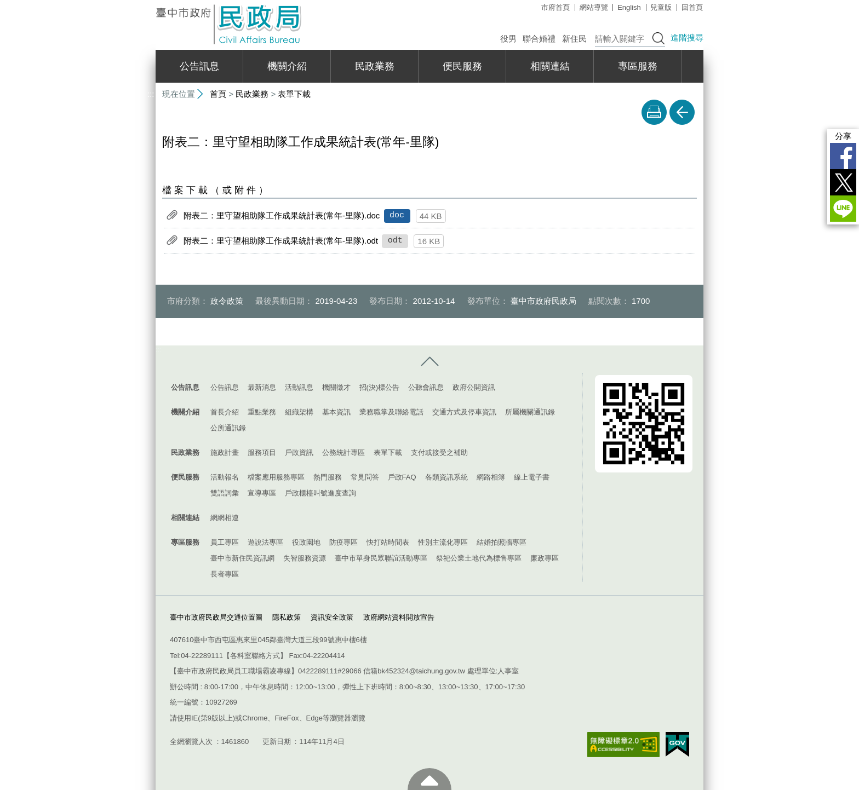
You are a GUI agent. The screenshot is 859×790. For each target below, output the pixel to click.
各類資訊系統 (446, 477)
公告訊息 (199, 66)
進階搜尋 (687, 37)
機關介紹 (287, 66)
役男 (508, 38)
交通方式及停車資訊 (464, 412)
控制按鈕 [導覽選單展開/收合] (429, 362)
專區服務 (637, 66)
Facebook (843, 156)
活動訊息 (299, 387)
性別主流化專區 (443, 542)
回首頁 (692, 7)
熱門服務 (327, 477)
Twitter (843, 182)
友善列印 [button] (654, 112)
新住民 (574, 38)
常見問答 (365, 477)
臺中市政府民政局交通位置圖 (216, 617)
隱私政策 (286, 617)
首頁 (218, 94)
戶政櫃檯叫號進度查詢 (320, 493)
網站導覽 (594, 7)
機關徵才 (336, 387)
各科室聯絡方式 (255, 655)
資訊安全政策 (332, 617)
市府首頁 (555, 7)
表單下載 (294, 94)
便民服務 (462, 66)
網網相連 (224, 518)
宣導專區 (262, 493)
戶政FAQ (402, 477)
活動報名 (224, 477)
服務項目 (262, 452)
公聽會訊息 (426, 387)
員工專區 (224, 542)
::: (150, 4)
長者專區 (224, 574)
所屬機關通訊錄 (530, 412)
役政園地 (306, 542)
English (629, 7)
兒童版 (661, 7)
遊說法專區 (265, 542)
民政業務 (374, 66)
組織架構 (299, 412)
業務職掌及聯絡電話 (391, 412)
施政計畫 (224, 452)
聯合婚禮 (539, 38)
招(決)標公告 (379, 387)
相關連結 (550, 66)
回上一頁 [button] (682, 112)
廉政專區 (544, 558)
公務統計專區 (343, 452)
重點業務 (262, 412)
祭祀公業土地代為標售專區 (479, 558)
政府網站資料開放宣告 (398, 617)
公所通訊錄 (228, 428)
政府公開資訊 (474, 387)
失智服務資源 (304, 558)
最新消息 (262, 387)
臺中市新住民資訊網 (242, 558)
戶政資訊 (299, 452)
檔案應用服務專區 (276, 477)
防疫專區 (343, 542)
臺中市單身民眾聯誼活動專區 (381, 558)
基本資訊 (336, 412)
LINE (843, 208)
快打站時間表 (387, 542)
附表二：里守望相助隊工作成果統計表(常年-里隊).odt (281, 240)
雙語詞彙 (224, 493)
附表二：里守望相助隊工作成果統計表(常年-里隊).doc (282, 215)
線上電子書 (531, 477)
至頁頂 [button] (429, 779)
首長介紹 (224, 412)
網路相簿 (491, 477)
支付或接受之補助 (439, 452)
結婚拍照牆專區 (501, 542)
